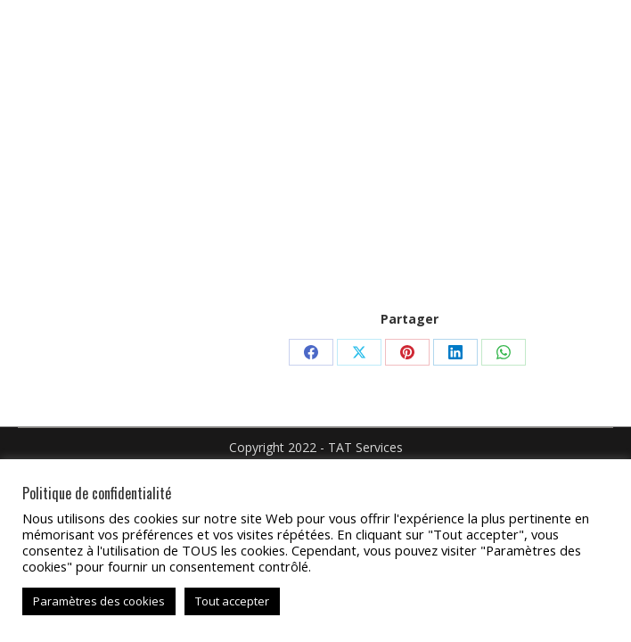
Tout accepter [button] (232, 601)
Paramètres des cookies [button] (99, 601)
